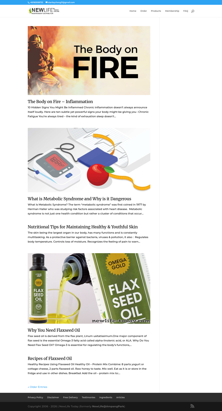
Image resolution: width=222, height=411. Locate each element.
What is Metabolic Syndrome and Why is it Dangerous (79, 198)
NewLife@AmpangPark (108, 406)
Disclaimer (53, 397)
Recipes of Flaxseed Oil (50, 358)
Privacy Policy (35, 397)
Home (133, 11)
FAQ (185, 11)
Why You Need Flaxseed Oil (54, 330)
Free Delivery (70, 397)
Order (143, 11)
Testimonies (88, 397)
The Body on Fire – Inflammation (60, 101)
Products (156, 11)
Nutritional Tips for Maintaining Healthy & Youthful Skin (83, 226)
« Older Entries (37, 386)
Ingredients (105, 397)
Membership (172, 11)
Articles (120, 397)
